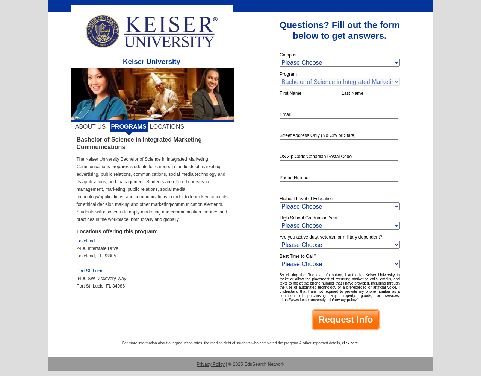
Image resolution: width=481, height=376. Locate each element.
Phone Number (295, 177)
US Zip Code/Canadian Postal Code (316, 156)
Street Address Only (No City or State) (318, 135)
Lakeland (86, 241)
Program (288, 74)
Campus (288, 55)
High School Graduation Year (309, 218)
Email (285, 114)
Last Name (352, 93)
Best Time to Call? (298, 256)
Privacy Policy (211, 364)
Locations (167, 126)
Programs (128, 126)
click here (350, 343)
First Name (291, 93)
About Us (90, 126)
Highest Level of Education (306, 198)
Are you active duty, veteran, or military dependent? (331, 237)
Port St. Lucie (90, 271)
